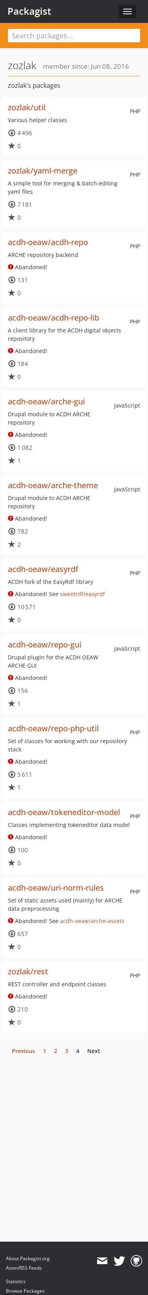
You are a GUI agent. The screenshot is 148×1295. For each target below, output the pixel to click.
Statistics (16, 1281)
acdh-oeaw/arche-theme (53, 485)
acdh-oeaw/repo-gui (44, 644)
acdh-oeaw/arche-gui (46, 401)
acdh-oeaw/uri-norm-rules (56, 887)
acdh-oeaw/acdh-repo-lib (53, 317)
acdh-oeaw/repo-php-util (53, 728)
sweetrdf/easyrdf (82, 594)
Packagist (29, 11)
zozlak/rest (28, 971)
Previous (23, 1051)
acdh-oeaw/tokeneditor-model (64, 812)
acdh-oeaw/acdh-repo (48, 242)
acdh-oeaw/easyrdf (43, 569)
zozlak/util (26, 107)
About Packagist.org (28, 1258)
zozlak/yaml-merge (42, 170)
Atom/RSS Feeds (24, 1268)
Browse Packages (25, 1290)
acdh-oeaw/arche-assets (92, 921)
